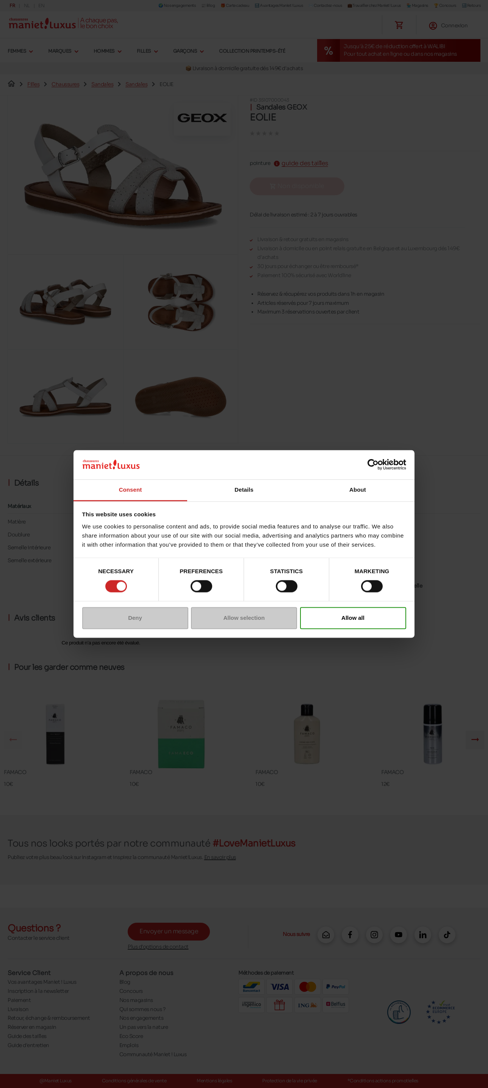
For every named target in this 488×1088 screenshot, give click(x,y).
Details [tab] (244, 489)
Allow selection (243, 618)
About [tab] (357, 489)
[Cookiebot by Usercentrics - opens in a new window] (373, 464)
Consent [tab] (130, 489)
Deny (135, 618)
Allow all (352, 618)
